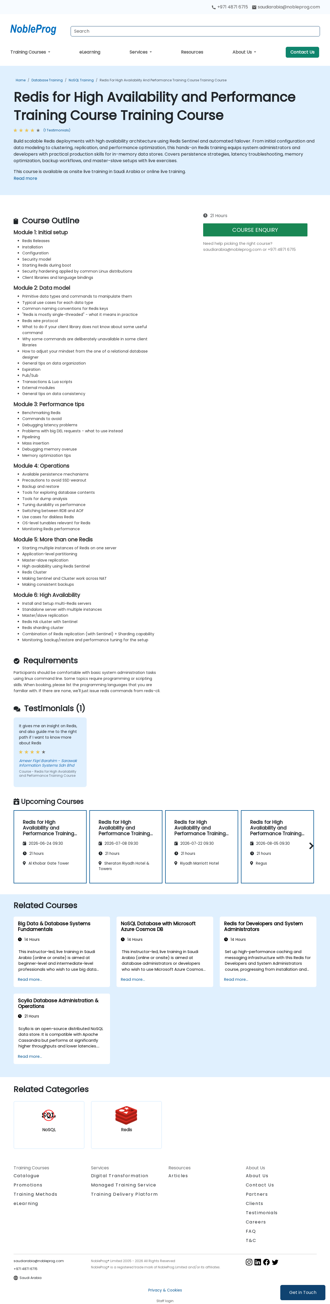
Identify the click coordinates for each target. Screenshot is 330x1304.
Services (139, 52)
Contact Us (302, 52)
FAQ (251, 1231)
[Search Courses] (195, 31)
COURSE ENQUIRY (255, 230)
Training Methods (36, 1194)
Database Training (47, 80)
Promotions (28, 1185)
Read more (25, 178)
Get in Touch (302, 1292)
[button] (310, 846)
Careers (256, 1222)
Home (21, 80)
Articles (178, 1176)
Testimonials (262, 1213)
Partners (257, 1194)
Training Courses (28, 52)
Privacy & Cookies (165, 1290)
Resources (192, 52)
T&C (251, 1240)
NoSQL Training (81, 80)
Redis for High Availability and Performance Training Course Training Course (163, 80)
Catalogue (27, 1176)
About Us (242, 52)
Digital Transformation (120, 1176)
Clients (254, 1203)
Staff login (165, 1301)
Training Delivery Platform (124, 1194)
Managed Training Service (123, 1185)
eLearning (89, 52)
